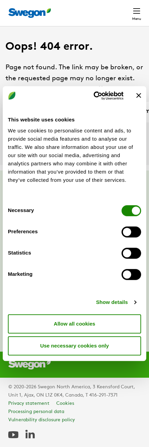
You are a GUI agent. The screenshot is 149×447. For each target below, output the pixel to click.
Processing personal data (36, 411)
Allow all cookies (74, 324)
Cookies (65, 403)
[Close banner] (138, 95)
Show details (112, 302)
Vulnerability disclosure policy (41, 420)
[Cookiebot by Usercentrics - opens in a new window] (94, 95)
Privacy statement (28, 403)
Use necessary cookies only (74, 346)
